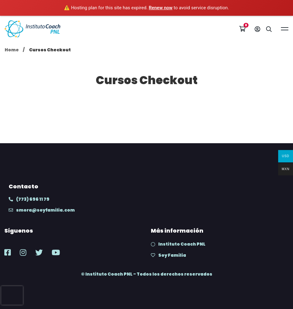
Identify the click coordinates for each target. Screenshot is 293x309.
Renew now (160, 8)
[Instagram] (23, 252)
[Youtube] (56, 252)
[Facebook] (7, 252)
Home (12, 50)
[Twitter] (39, 252)
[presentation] (12, 295)
